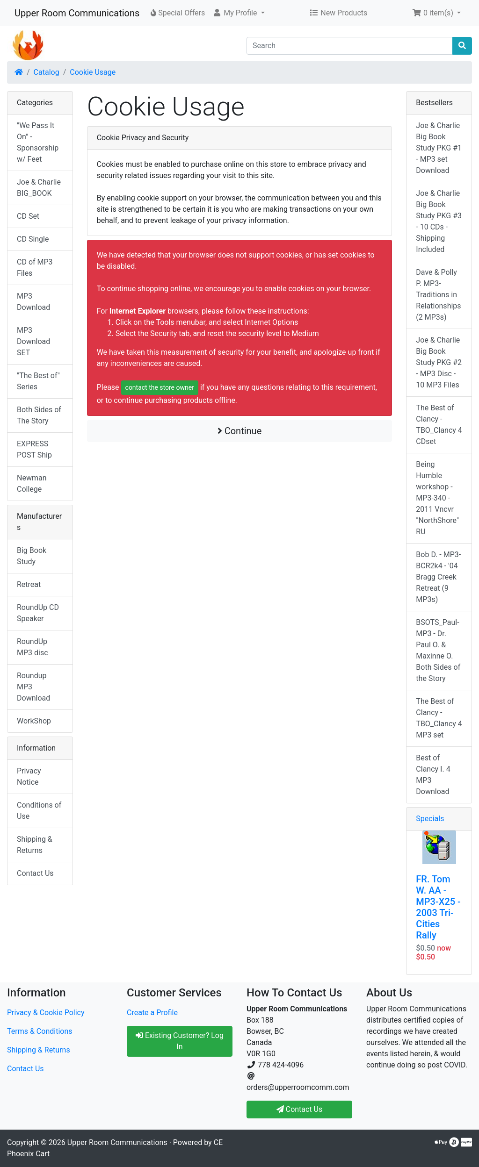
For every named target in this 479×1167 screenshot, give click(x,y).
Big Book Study (31, 556)
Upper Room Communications (77, 13)
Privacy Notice (29, 776)
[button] (238, 13)
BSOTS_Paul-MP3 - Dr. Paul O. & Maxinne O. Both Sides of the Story (438, 650)
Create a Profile (152, 1012)
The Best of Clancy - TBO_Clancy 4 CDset (439, 424)
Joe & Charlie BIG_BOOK (39, 188)
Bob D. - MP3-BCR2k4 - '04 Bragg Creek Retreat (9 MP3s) (438, 577)
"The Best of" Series (38, 381)
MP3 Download (33, 302)
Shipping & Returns (34, 845)
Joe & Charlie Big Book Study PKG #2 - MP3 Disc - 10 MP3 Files (439, 362)
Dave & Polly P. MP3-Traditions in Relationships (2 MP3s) (438, 295)
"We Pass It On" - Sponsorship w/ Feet (37, 142)
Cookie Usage (93, 72)
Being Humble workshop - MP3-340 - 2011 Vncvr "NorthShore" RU (437, 498)
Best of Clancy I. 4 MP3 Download (433, 774)
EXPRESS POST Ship (34, 449)
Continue (240, 431)
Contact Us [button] (299, 1109)
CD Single (33, 239)
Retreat (29, 584)
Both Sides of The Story (39, 415)
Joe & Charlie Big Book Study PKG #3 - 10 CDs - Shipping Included (439, 221)
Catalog (46, 72)
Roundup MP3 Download (33, 686)
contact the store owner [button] (159, 387)
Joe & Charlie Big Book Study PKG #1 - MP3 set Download (439, 148)
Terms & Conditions (40, 1031)
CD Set (28, 216)
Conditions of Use (39, 811)
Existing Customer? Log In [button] (180, 1041)
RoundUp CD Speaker (38, 613)
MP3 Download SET (33, 341)
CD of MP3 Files (35, 268)
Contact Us (35, 873)
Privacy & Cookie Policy (46, 1012)
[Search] (350, 46)
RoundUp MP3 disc (32, 647)
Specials (430, 818)
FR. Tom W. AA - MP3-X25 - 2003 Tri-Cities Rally (438, 907)
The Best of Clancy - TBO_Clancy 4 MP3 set (439, 718)
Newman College (32, 483)
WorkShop (34, 720)
